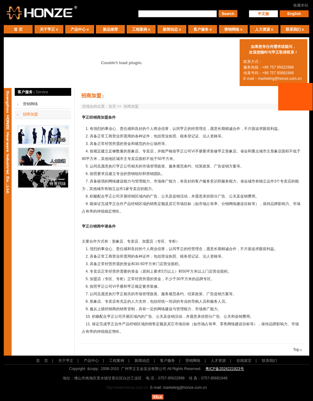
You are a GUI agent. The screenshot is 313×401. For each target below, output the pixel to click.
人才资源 (218, 360)
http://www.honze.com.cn (127, 387)
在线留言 (244, 360)
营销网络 (231, 29)
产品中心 (78, 29)
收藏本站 (300, 5)
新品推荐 (110, 29)
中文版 (263, 14)
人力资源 (262, 29)
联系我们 (293, 29)
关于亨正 (47, 29)
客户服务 (201, 29)
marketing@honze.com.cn (280, 78)
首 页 (18, 29)
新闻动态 (170, 29)
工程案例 (139, 29)
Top (297, 349)
